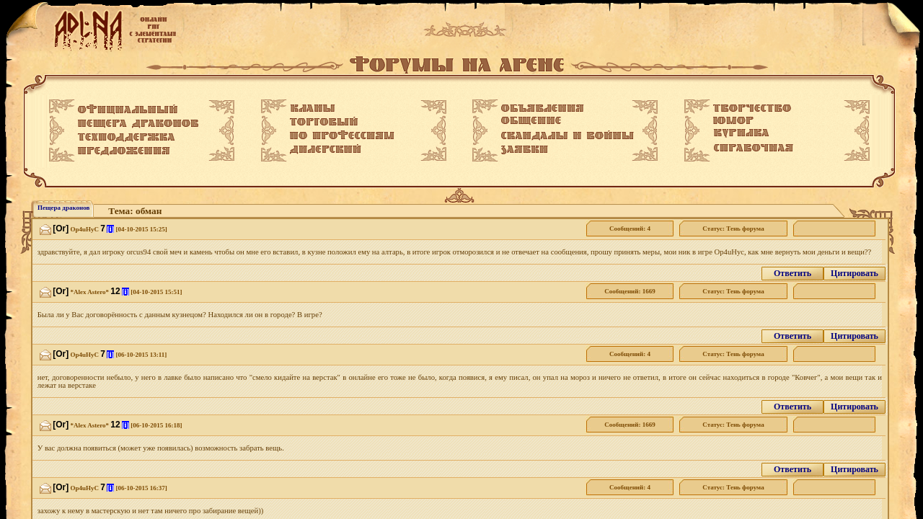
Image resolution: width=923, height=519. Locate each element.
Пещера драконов (63, 207)
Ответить (792, 273)
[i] (110, 229)
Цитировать (854, 273)
